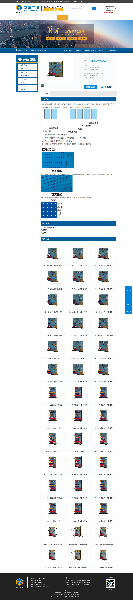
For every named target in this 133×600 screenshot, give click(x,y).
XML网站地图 (58, 592)
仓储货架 (52, 18)
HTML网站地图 (68, 592)
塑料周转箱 (113, 50)
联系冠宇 (107, 18)
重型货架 (84, 582)
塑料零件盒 (86, 50)
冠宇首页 (21, 18)
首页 (25, 50)
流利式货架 (90, 582)
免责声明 (76, 592)
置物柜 (80, 584)
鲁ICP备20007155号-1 (56, 596)
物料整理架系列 (41, 50)
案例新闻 (87, 18)
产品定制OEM (74, 18)
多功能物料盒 (79, 50)
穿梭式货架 (73, 582)
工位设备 (63, 18)
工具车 (76, 584)
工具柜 (72, 584)
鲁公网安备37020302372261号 (73, 596)
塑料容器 (31, 18)
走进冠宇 (97, 18)
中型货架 (79, 582)
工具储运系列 (85, 584)
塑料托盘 (42, 18)
